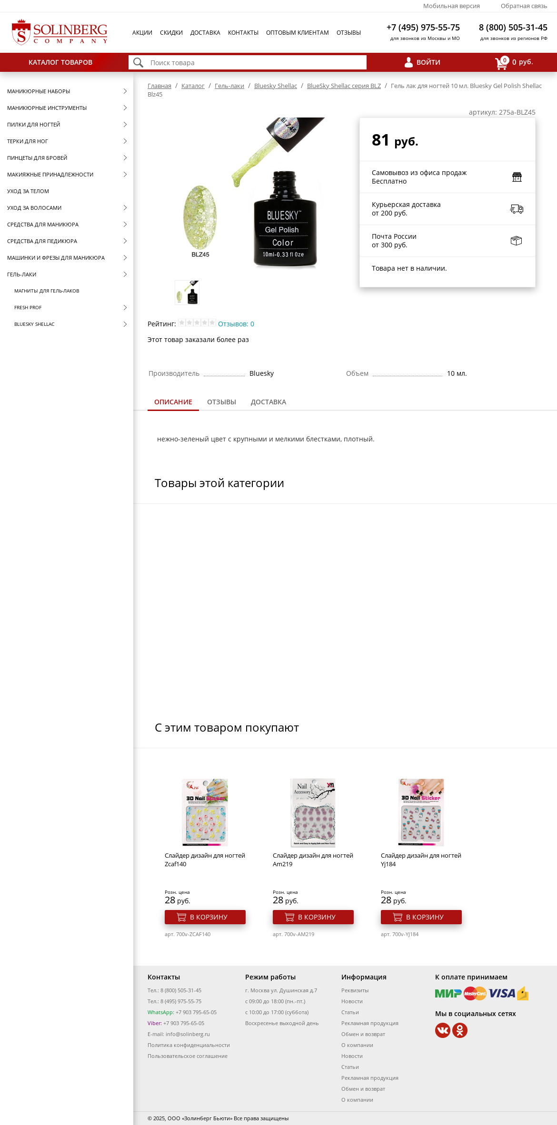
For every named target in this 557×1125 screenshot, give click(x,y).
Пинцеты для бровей (37, 157)
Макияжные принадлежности (50, 174)
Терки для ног (27, 141)
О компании (357, 1044)
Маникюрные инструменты (47, 107)
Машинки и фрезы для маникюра (56, 257)
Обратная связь (524, 5)
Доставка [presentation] (268, 401)
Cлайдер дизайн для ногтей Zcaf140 (205, 859)
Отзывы (349, 33)
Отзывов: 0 (236, 323)
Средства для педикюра (42, 241)
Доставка (205, 33)
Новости (352, 1001)
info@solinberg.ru (188, 1033)
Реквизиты (354, 990)
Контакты (243, 33)
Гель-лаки (21, 274)
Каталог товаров (60, 62)
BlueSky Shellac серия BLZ (344, 85)
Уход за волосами (34, 207)
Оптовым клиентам (297, 33)
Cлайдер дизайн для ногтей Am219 (313, 859)
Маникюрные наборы (38, 91)
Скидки (171, 33)
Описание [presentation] (173, 401)
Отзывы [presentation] (221, 401)
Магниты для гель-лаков (46, 290)
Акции (142, 33)
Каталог (193, 85)
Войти (428, 62)
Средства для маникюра (43, 224)
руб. (514, 62)
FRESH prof (27, 307)
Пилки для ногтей (33, 124)
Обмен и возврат (363, 1033)
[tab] (173, 402)
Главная (159, 85)
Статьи (350, 1012)
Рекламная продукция (369, 1023)
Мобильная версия (451, 5)
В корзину (209, 916)
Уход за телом (28, 191)
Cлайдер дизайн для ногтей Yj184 (421, 859)
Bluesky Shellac (34, 324)
